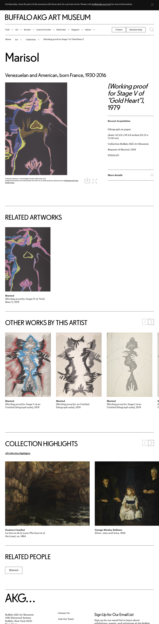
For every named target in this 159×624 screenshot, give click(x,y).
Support (75, 29)
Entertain (61, 29)
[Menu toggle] (151, 30)
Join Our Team (66, 619)
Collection (31, 39)
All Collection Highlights (17, 453)
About (88, 29)
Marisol (22, 57)
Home (8, 39)
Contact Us (64, 613)
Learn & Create (43, 29)
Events (27, 29)
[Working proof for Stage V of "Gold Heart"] (63, 39)
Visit (7, 29)
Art (16, 29)
